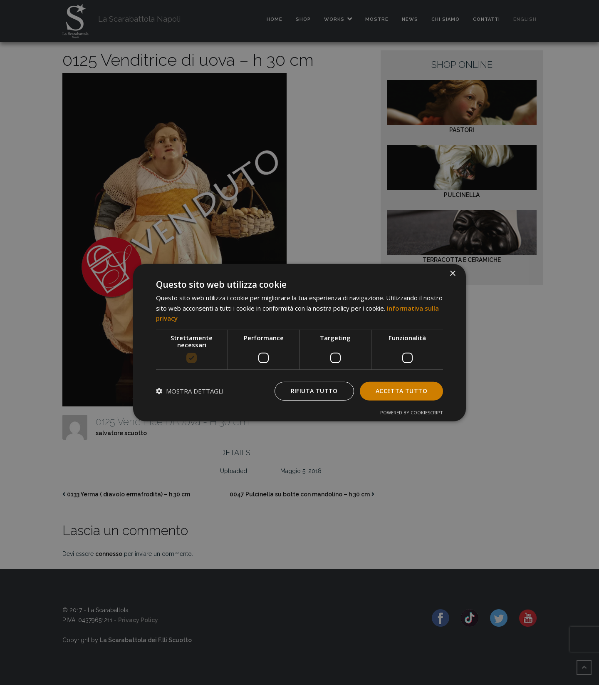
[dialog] (299, 342)
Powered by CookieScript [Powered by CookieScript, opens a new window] (411, 412)
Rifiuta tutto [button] (314, 391)
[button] (190, 391)
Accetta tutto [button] (401, 391)
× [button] (452, 273)
